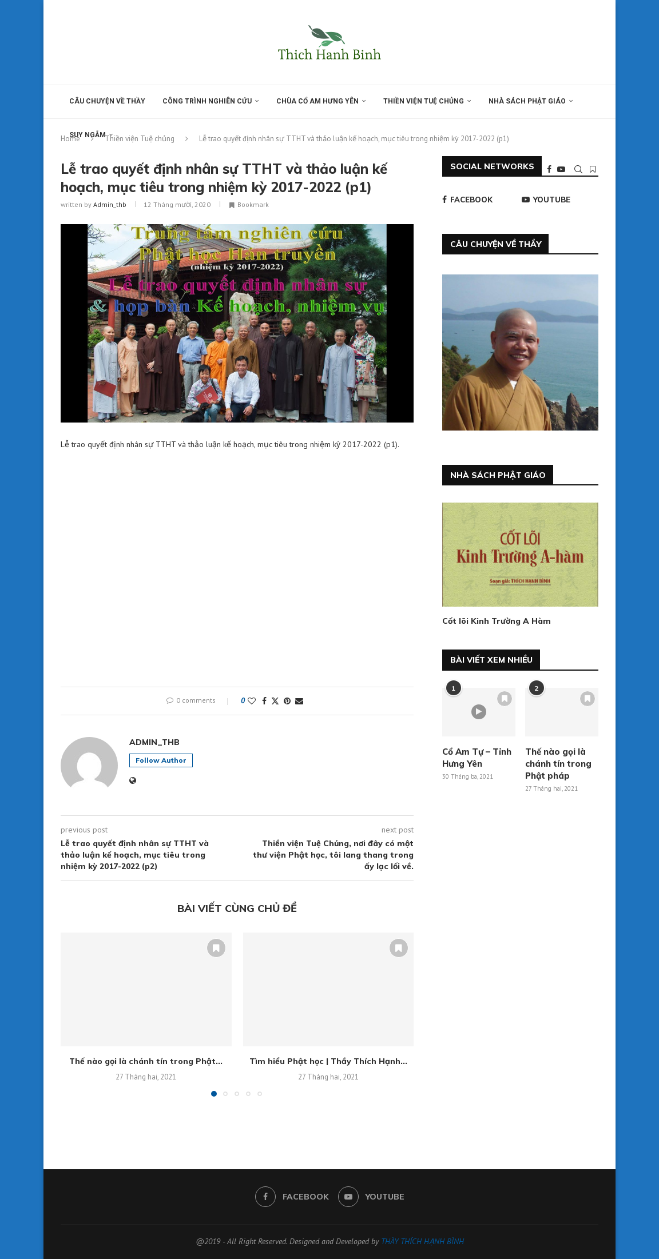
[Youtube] (561, 169)
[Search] (578, 169)
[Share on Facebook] (264, 701)
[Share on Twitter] (275, 701)
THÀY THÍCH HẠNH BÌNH (422, 1241)
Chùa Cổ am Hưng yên (317, 101)
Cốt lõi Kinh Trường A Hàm (496, 621)
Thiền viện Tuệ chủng (423, 101)
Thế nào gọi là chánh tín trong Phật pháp (558, 763)
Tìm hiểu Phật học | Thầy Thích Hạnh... (328, 1061)
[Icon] (478, 711)
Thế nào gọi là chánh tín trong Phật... (146, 1061)
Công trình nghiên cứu (207, 101)
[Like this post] (252, 701)
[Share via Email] (299, 701)
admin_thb (109, 204)
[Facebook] (549, 169)
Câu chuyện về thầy (107, 101)
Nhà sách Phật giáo (527, 101)
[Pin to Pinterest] (287, 701)
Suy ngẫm (87, 135)
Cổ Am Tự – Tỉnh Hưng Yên (476, 757)
